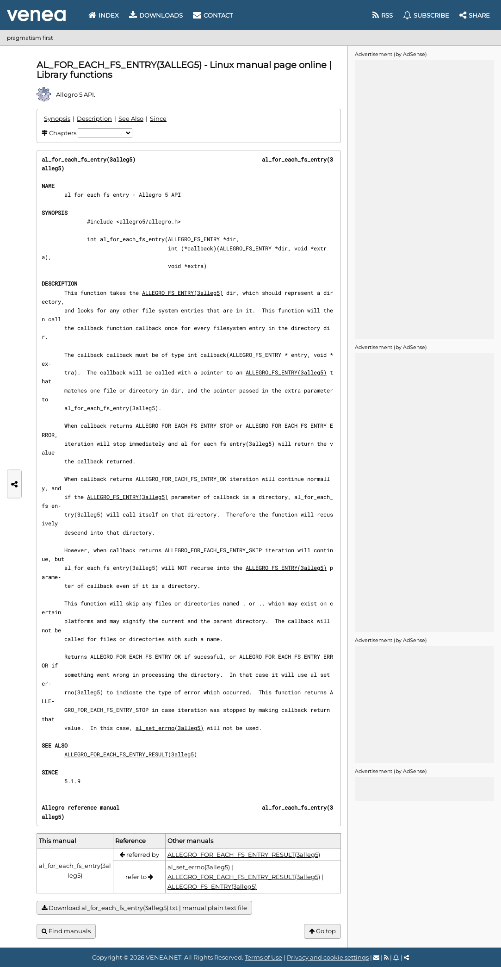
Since (158, 118)
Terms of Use (263, 957)
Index (103, 15)
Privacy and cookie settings (328, 957)
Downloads (156, 15)
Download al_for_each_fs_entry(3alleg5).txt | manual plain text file (144, 908)
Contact (213, 15)
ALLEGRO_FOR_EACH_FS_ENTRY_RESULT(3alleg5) (130, 754)
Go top (322, 931)
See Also (130, 118)
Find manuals (66, 931)
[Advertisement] (424, 198)
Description (94, 118)
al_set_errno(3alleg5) (170, 727)
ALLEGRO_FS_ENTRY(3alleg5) (182, 292)
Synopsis (57, 118)
